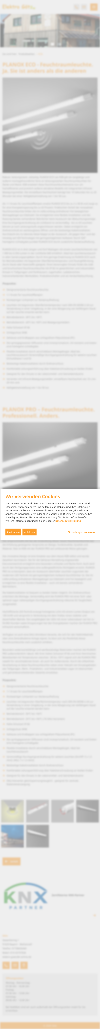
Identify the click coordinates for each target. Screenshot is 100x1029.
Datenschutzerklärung (68, 520)
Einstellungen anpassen (81, 532)
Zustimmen (13, 532)
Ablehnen (29, 532)
